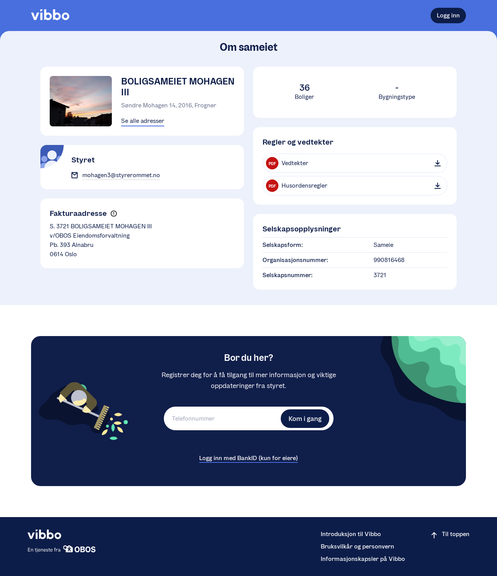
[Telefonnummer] (221, 418)
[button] (113, 213)
